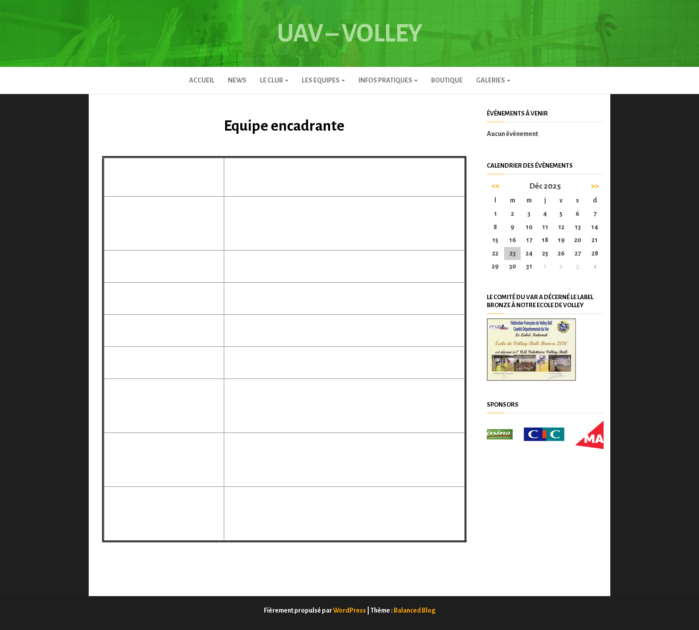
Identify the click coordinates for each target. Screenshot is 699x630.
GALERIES (493, 80)
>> (595, 186)
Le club (274, 80)
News (237, 80)
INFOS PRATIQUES (388, 80)
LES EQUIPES (323, 80)
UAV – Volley (349, 33)
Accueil (201, 80)
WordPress (349, 610)
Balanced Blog (415, 610)
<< (495, 186)
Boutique (447, 80)
